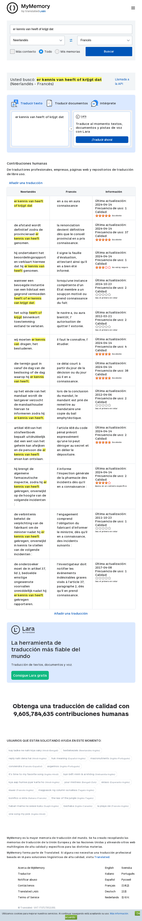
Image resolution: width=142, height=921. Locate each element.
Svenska (126, 867)
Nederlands (112, 897)
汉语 (124, 891)
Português (128, 873)
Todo (45, 51)
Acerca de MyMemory (31, 867)
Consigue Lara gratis (30, 675)
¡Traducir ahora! (102, 139)
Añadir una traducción (26, 183)
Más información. (119, 913)
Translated (28, 891)
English (109, 867)
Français (110, 885)
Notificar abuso (27, 879)
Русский (126, 879)
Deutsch (110, 891)
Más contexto (23, 51)
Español (110, 879)
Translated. (102, 857)
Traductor (24, 873)
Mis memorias (67, 51)
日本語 (125, 885)
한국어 (125, 897)
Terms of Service (28, 897)
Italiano (109, 873)
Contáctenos (26, 885)
